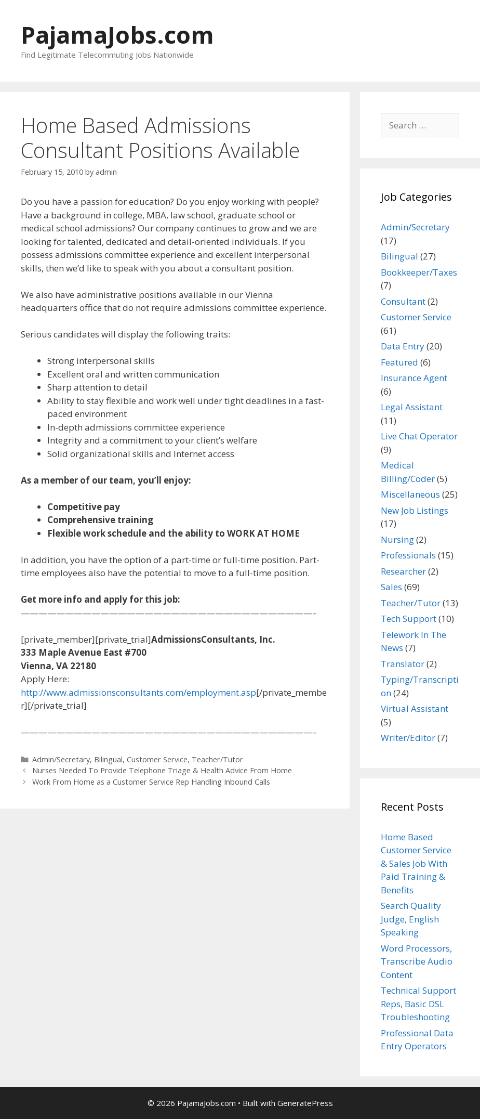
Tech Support (408, 618)
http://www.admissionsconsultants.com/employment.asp (138, 692)
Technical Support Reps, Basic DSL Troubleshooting (418, 1003)
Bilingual (108, 759)
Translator (402, 664)
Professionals (408, 555)
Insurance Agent (414, 378)
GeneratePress (305, 1103)
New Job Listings (414, 510)
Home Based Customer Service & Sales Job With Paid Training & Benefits (416, 863)
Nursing (397, 539)
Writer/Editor (408, 738)
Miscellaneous (410, 494)
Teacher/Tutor (217, 759)
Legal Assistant (412, 407)
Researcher (403, 571)
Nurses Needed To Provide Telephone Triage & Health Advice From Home (162, 770)
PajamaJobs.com (117, 34)
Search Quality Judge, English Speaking (411, 919)
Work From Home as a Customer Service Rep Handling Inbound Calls (151, 782)
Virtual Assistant (414, 708)
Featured (399, 362)
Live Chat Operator (419, 436)
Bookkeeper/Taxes (419, 272)
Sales (391, 587)
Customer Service (157, 759)
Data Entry (402, 346)
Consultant (403, 301)
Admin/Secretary (61, 759)
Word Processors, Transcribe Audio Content (416, 961)
